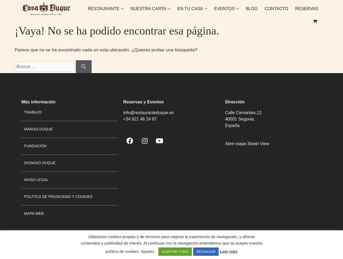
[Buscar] (84, 66)
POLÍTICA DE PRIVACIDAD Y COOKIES (58, 196)
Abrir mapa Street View (247, 143)
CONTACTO (265, 12)
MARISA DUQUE (38, 129)
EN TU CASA (183, 12)
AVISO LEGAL (36, 180)
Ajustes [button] (147, 251)
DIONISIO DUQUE (39, 163)
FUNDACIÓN (35, 146)
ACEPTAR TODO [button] (175, 252)
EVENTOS (216, 12)
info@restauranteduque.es (148, 112)
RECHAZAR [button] (206, 252)
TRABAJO (33, 112)
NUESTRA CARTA (142, 12)
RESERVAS (295, 12)
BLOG (241, 12)
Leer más (228, 251)
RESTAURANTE (97, 12)
